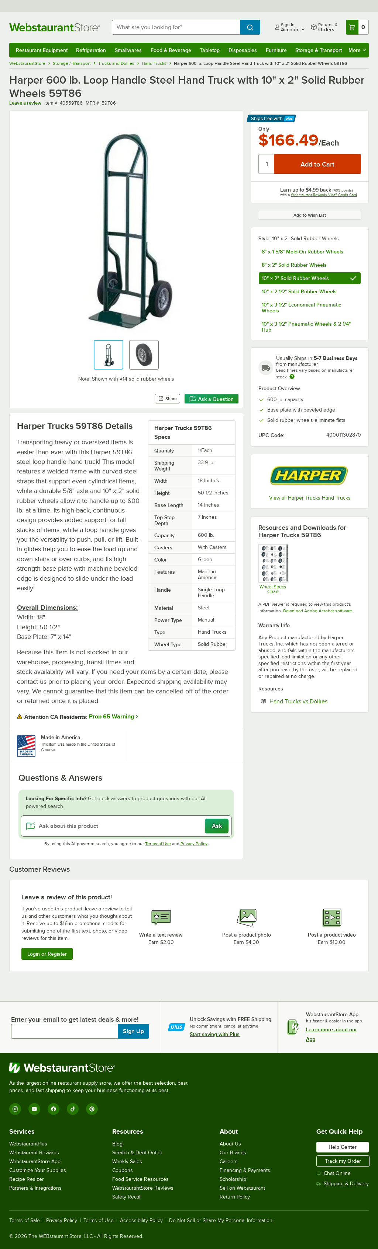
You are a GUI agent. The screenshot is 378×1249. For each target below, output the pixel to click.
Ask (217, 826)
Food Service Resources (140, 1179)
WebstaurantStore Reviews (142, 1188)
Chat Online (333, 1173)
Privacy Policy (194, 843)
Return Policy (235, 1197)
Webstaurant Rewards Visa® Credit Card (324, 195)
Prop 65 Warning (111, 716)
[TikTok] (73, 1109)
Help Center (343, 1147)
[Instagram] (15, 1109)
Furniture (276, 50)
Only (263, 129)
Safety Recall (126, 1197)
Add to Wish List (309, 215)
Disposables (242, 50)
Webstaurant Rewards (34, 1152)
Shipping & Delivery (342, 1183)
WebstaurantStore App (35, 1161)
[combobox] (176, 27)
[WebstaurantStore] (101, 1068)
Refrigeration (91, 50)
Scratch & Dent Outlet (137, 1152)
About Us (230, 1144)
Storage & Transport (318, 50)
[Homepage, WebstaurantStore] (54, 27)
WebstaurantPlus (28, 1144)
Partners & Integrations (35, 1188)
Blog (117, 1144)
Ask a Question (211, 399)
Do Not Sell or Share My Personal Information (220, 1220)
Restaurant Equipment (42, 50)
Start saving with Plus (215, 1034)
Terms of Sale (24, 1220)
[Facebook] (53, 1109)
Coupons (122, 1170)
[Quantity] (266, 164)
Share (167, 399)
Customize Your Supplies (37, 1170)
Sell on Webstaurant (242, 1188)
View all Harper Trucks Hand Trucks (310, 498)
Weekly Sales (127, 1161)
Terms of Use (158, 843)
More (357, 50)
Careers (229, 1161)
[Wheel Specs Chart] (273, 569)
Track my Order (343, 1161)
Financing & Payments (245, 1170)
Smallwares (128, 50)
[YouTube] (34, 1109)
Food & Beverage (171, 50)
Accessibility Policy (141, 1220)
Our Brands (233, 1152)
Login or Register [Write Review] (47, 954)
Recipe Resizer (26, 1179)
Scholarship (233, 1179)
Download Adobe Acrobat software (317, 610)
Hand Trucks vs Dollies (315, 701)
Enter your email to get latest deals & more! (74, 1019)
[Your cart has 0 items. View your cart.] (357, 27)
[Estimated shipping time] (292, 376)
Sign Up (133, 1031)
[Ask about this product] (126, 826)
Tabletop (210, 50)
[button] (108, 355)
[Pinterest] (92, 1109)
